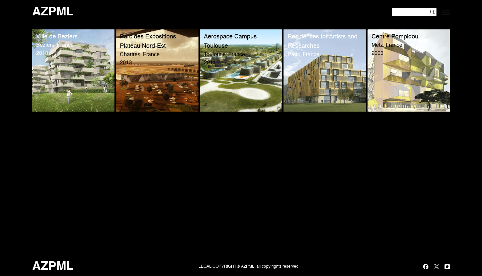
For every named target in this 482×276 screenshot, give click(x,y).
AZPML (53, 12)
